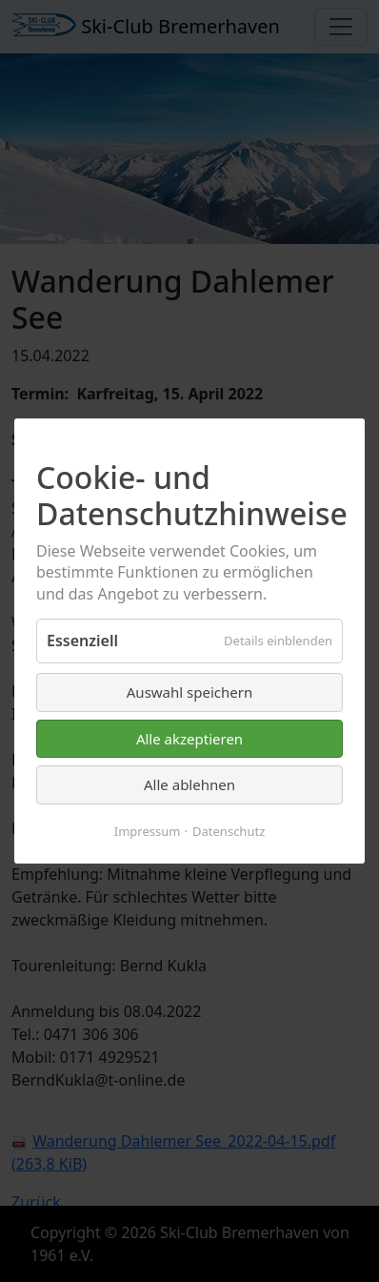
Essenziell (82, 640)
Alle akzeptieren (189, 738)
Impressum (147, 831)
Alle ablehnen (189, 784)
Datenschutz (228, 831)
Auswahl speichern (189, 692)
